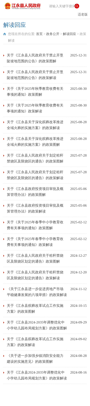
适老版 (83, 14)
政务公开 (52, 34)
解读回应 (69, 34)
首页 (39, 34)
